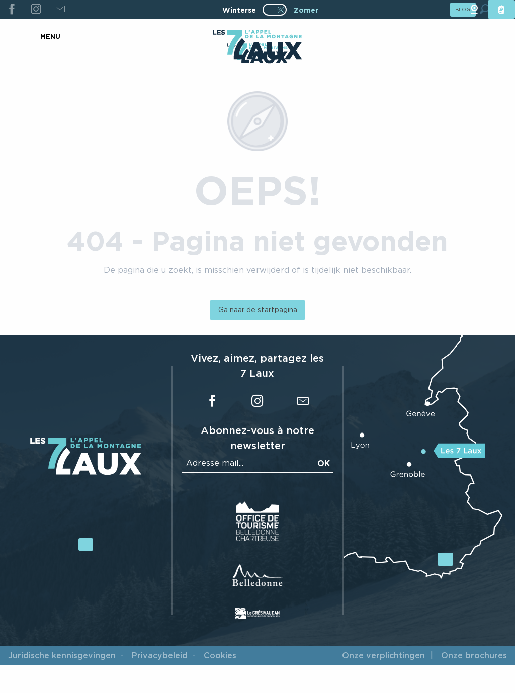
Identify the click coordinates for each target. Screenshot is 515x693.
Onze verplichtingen (383, 655)
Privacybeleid (160, 655)
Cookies (220, 655)
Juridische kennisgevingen (62, 655)
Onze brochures (474, 655)
